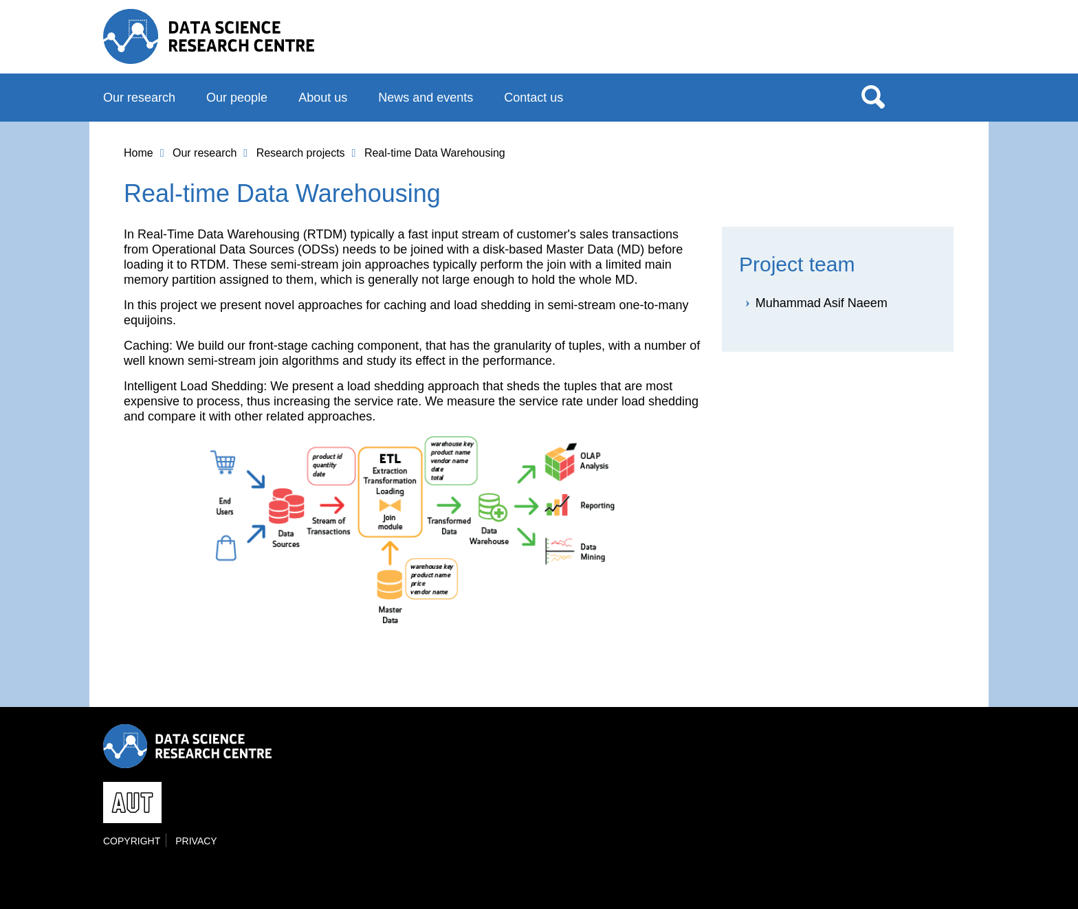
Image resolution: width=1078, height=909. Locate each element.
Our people (236, 97)
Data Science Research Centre (208, 36)
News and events (425, 97)
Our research (139, 97)
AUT (947, 42)
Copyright (131, 840)
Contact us (533, 97)
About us (322, 97)
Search (873, 96)
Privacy (196, 840)
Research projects (300, 153)
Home (138, 153)
